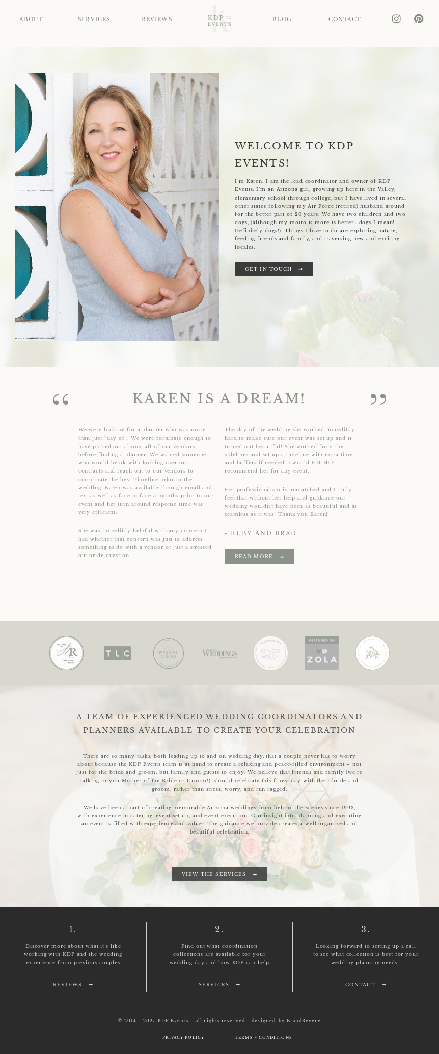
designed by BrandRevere (286, 1020)
